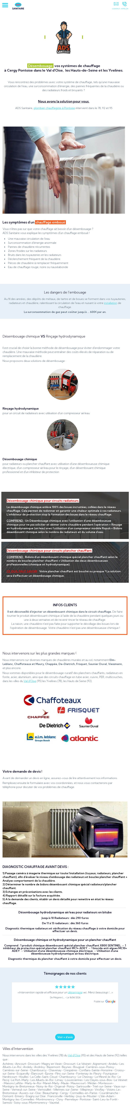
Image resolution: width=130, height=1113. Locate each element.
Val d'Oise (30, 681)
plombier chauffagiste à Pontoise (54, 108)
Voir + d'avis (65, 1037)
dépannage (75, 992)
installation (110, 303)
